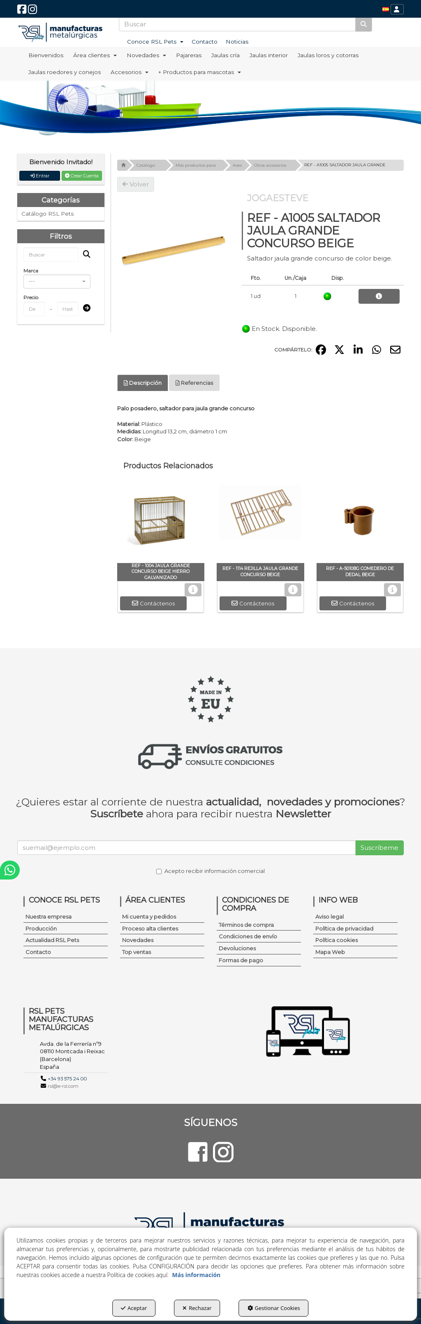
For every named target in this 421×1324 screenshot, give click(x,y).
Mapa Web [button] (330, 952)
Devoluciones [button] (237, 948)
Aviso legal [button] (329, 916)
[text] (237, 24)
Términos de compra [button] (246, 924)
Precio (30, 297)
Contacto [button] (38, 952)
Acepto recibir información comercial (210, 871)
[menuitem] (385, 9)
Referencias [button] (194, 382)
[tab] (142, 383)
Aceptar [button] (134, 1308)
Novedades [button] (137, 940)
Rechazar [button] (197, 1308)
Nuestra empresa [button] (48, 916)
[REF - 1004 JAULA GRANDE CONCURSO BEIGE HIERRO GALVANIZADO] (161, 522)
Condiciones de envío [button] (248, 936)
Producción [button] (41, 928)
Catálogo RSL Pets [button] (47, 213)
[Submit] (84, 308)
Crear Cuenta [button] (82, 176)
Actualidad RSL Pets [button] (52, 940)
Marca (30, 271)
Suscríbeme (379, 848)
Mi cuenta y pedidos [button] (149, 916)
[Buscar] (363, 24)
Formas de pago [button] (241, 960)
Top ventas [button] (136, 952)
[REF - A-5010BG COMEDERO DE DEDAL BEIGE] (360, 522)
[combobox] (56, 282)
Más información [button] (196, 1275)
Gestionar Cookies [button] (274, 1308)
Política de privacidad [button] (344, 928)
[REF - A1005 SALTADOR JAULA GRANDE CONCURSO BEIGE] (173, 247)
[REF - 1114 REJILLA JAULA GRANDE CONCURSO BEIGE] (260, 522)
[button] (21, 11)
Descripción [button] (143, 382)
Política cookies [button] (336, 940)
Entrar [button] (39, 176)
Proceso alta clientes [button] (150, 928)
